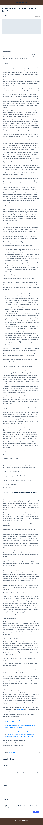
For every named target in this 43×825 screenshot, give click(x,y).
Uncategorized (12, 752)
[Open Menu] (2, 2)
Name (6, 785)
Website (6, 799)
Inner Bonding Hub (21, 2)
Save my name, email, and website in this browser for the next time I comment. (21, 806)
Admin (6, 15)
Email (6, 792)
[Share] (39, 752)
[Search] (40, 2)
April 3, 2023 (8, 17)
